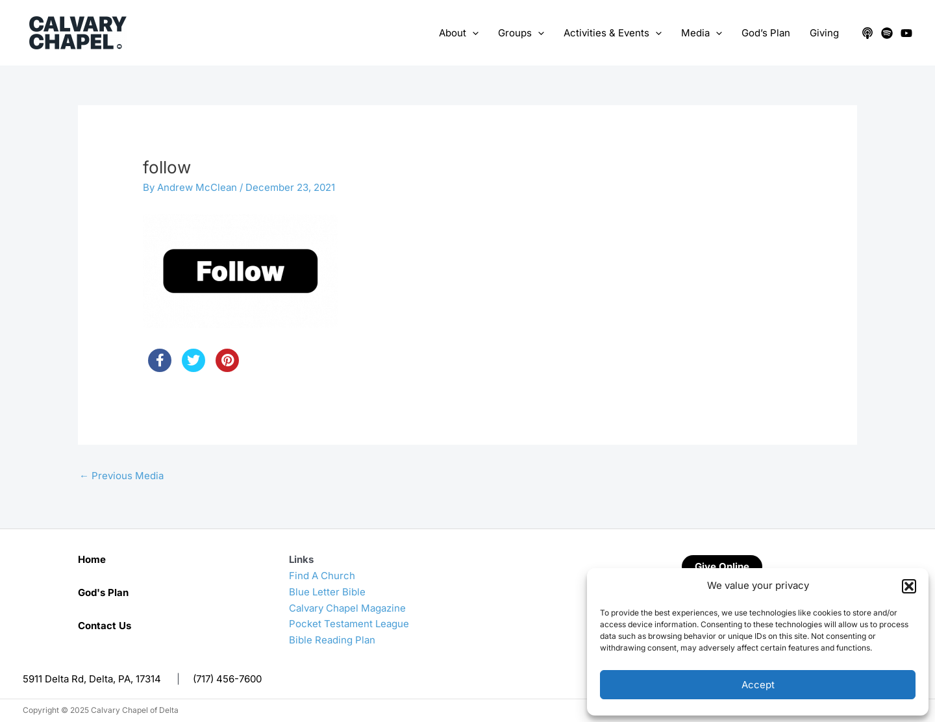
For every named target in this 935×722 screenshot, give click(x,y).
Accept (758, 684)
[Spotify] (887, 33)
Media (701, 33)
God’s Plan (766, 33)
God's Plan (103, 592)
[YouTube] (906, 33)
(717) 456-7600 (227, 679)
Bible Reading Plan (332, 640)
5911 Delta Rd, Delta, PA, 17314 (92, 679)
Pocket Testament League (349, 623)
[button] (909, 586)
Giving (824, 33)
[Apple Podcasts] (867, 33)
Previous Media (121, 475)
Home (92, 559)
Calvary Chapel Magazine (347, 608)
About (459, 33)
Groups (521, 33)
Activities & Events (613, 33)
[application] (472, 33)
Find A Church (322, 575)
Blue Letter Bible (327, 592)
